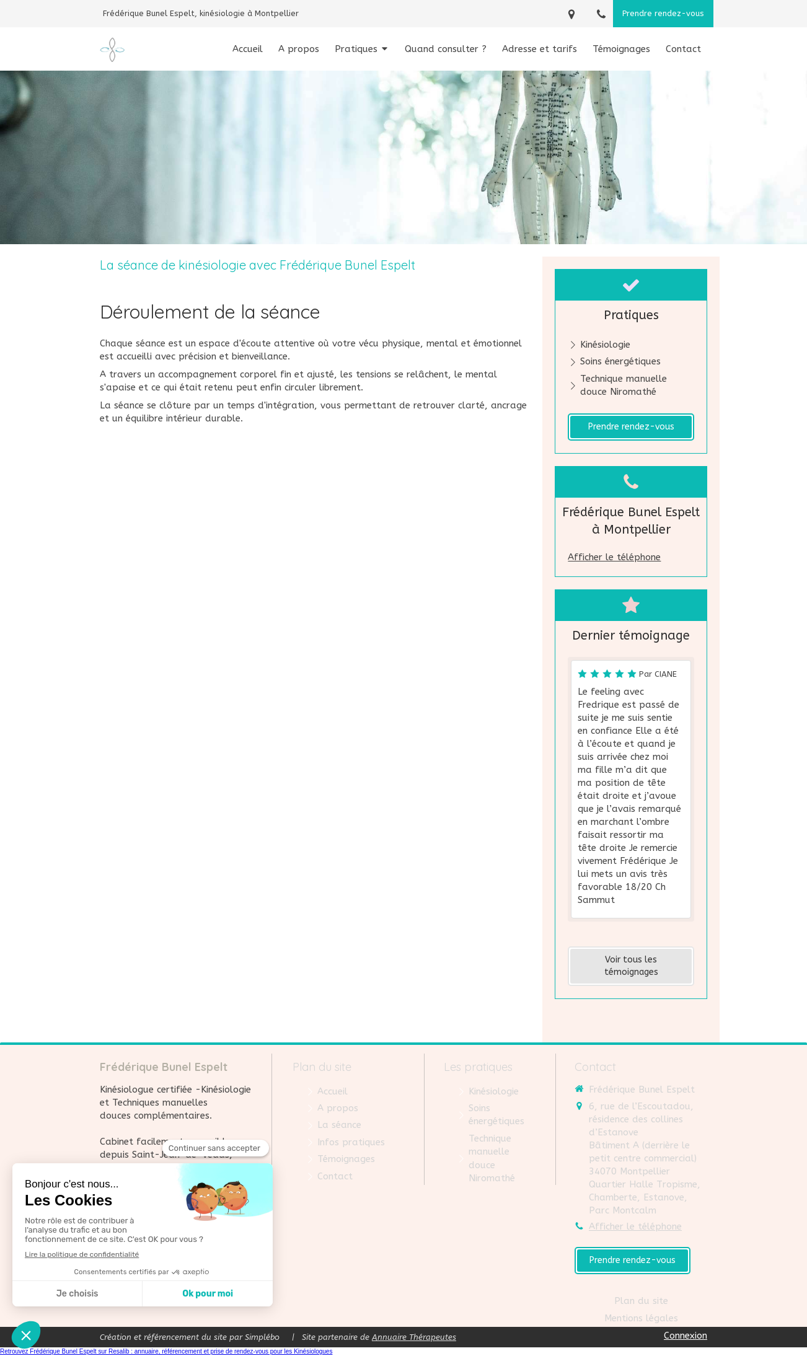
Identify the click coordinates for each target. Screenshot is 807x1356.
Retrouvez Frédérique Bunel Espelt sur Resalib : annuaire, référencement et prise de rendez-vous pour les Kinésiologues (166, 1351)
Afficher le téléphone (614, 557)
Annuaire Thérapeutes (414, 1337)
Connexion (685, 1335)
